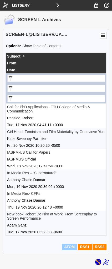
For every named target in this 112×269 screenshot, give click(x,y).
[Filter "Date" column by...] (56, 98)
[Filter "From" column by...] (56, 88)
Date (11, 70)
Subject (14, 56)
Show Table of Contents (42, 46)
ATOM (69, 247)
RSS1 (85, 247)
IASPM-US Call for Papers (28, 152)
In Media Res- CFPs (23, 193)
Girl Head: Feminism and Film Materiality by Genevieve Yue (55, 132)
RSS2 (99, 247)
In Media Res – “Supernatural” (32, 173)
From (11, 63)
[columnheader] (56, 56)
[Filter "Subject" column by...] (56, 78)
